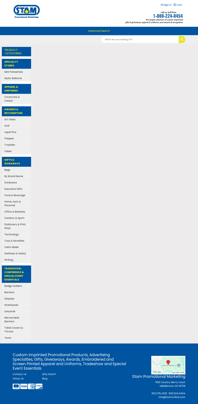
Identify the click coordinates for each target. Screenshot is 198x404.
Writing (8, 260)
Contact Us (19, 374)
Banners (9, 292)
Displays (9, 298)
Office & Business (14, 211)
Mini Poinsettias (13, 72)
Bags (7, 170)
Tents (7, 338)
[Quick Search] (140, 39)
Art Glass (9, 119)
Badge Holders (13, 286)
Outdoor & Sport (14, 218)
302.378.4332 (159, 393)
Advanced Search (99, 31)
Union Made (11, 247)
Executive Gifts (13, 189)
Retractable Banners (11, 319)
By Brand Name (13, 176)
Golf (6, 126)
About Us (18, 378)
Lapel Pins (10, 132)
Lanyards (9, 311)
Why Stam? (49, 374)
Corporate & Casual (12, 98)
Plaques (9, 138)
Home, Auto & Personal (12, 203)
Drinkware (10, 182)
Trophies (9, 145)
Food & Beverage (14, 195)
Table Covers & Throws (13, 329)
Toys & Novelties (14, 241)
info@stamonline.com (172, 397)
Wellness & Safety (15, 253)
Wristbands (11, 305)
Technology (11, 234)
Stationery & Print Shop (15, 226)
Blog (44, 378)
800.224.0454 (177, 393)
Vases (8, 151)
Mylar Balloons (13, 78)
